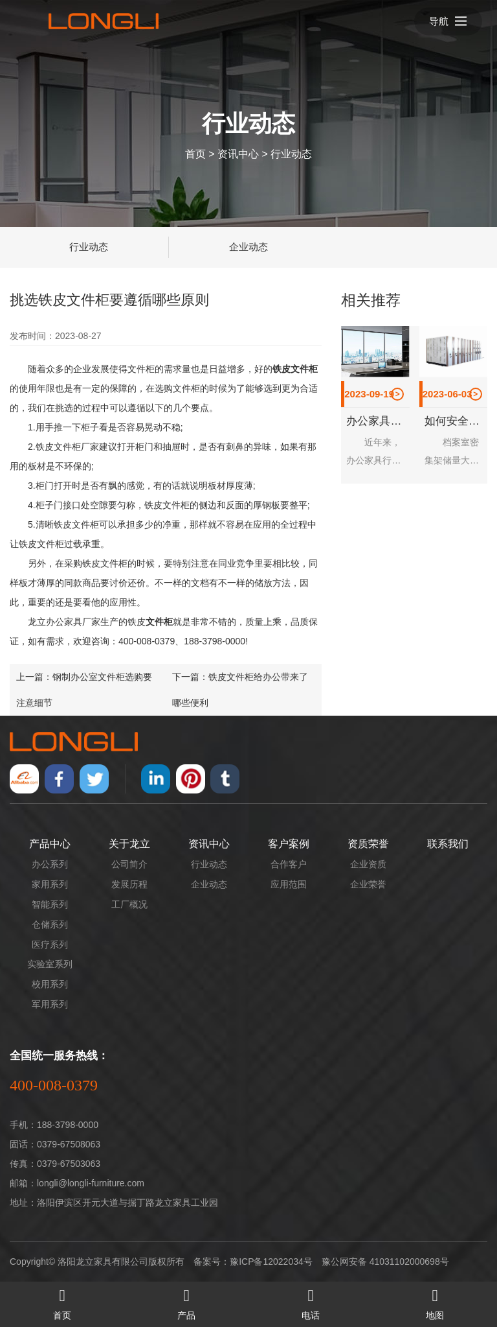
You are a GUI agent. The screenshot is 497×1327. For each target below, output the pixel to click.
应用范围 (289, 884)
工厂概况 (129, 904)
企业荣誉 (368, 884)
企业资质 (368, 864)
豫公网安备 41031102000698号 (385, 1261)
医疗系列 (50, 944)
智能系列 (50, 904)
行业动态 (291, 153)
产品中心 (50, 843)
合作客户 (289, 864)
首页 (195, 153)
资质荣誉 (368, 843)
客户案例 (288, 843)
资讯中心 (238, 153)
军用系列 (50, 1004)
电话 (310, 1301)
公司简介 (129, 864)
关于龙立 (129, 843)
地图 (435, 1301)
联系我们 (448, 843)
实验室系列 (49, 964)
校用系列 (50, 984)
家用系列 (50, 884)
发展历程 (129, 884)
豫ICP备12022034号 (271, 1261)
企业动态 (248, 246)
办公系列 (50, 864)
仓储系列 (50, 924)
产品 (186, 1301)
